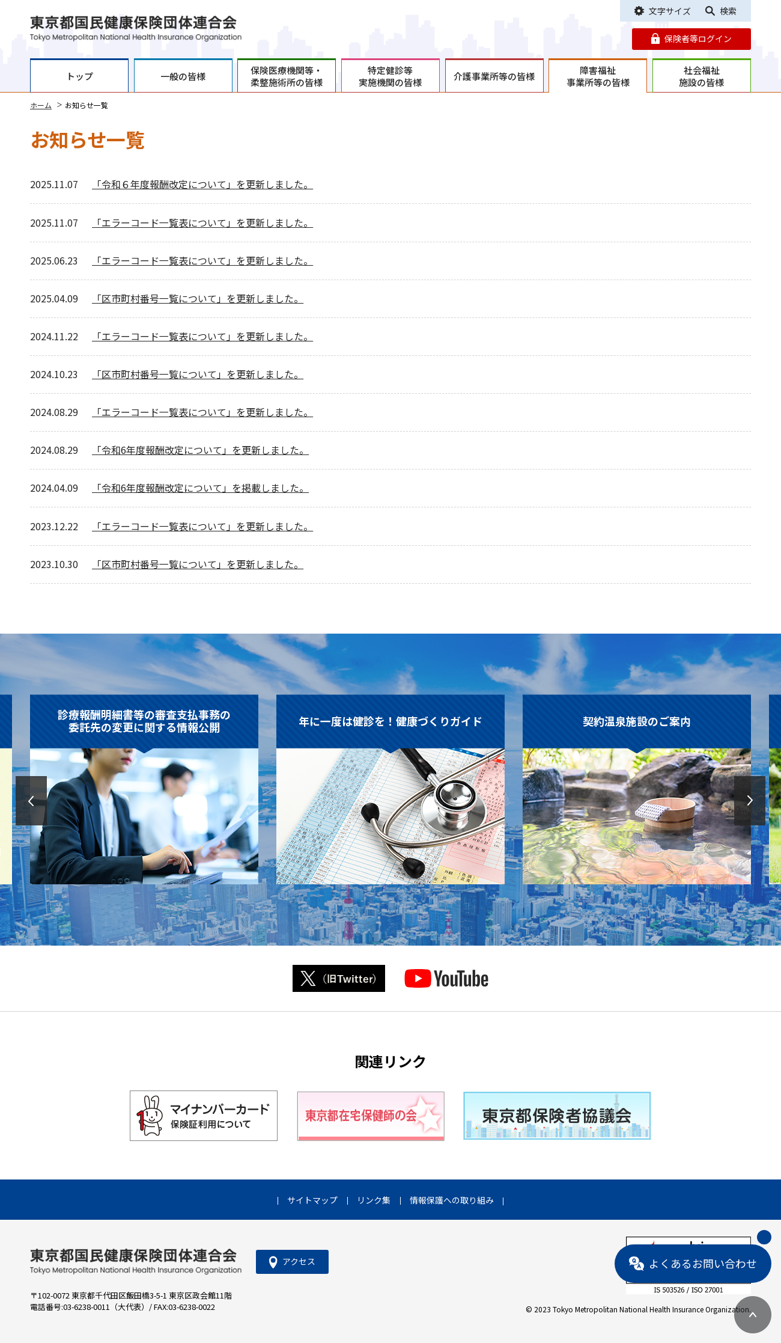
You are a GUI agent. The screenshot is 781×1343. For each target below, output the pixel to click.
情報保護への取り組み (452, 1200)
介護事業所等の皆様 (494, 76)
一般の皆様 (182, 76)
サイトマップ (312, 1200)
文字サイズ (670, 11)
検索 (728, 11)
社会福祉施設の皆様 (701, 76)
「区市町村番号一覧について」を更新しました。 (197, 298)
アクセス (298, 1261)
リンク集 (373, 1200)
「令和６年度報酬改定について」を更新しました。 (202, 184)
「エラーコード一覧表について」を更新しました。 (202, 223)
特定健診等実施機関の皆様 (390, 76)
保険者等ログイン (698, 38)
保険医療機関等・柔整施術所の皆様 (287, 76)
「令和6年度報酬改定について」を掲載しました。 (200, 488)
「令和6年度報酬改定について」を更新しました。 (200, 450)
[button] (31, 800)
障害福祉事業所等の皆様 (598, 76)
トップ (79, 76)
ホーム (41, 105)
